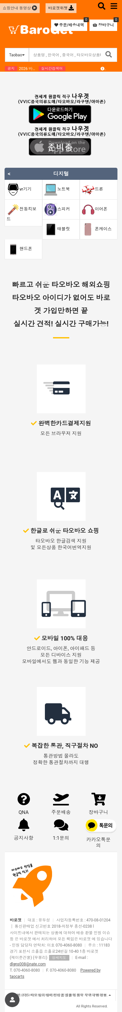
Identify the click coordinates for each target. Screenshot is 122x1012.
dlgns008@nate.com (28, 964)
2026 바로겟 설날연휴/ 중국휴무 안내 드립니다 (29, 68)
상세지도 (59, 958)
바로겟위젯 (61, 8)
